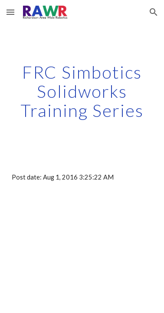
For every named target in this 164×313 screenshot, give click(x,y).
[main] (82, 91)
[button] (10, 12)
